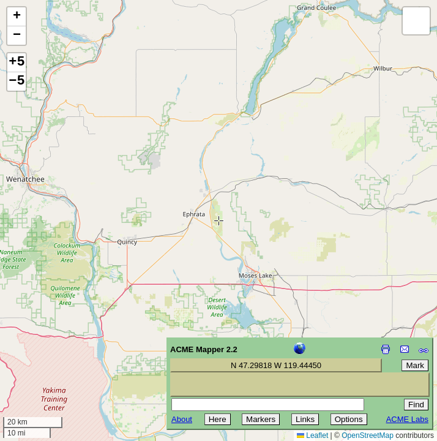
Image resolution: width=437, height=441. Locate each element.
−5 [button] (16, 81)
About (181, 419)
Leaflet (312, 435)
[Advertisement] (65, 354)
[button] (16, 16)
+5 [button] (16, 62)
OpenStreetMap (368, 435)
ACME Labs (407, 419)
